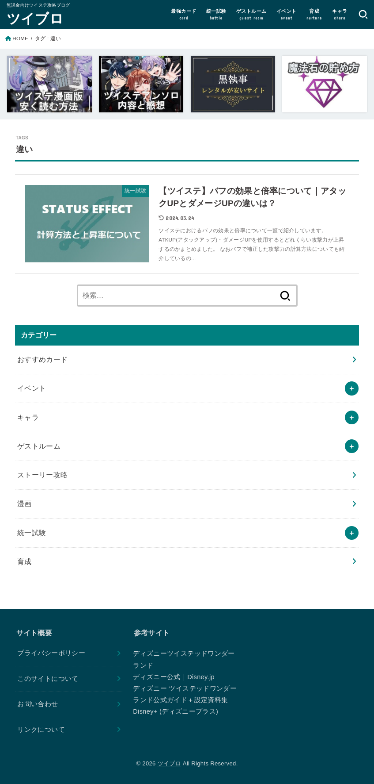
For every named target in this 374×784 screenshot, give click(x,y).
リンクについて (41, 729)
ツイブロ (35, 18)
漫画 (24, 503)
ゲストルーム (38, 446)
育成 (24, 561)
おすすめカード (42, 359)
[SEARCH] (363, 14)
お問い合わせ (37, 703)
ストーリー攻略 (42, 475)
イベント (31, 388)
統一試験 (31, 533)
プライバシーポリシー (51, 653)
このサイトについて (47, 678)
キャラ (28, 417)
